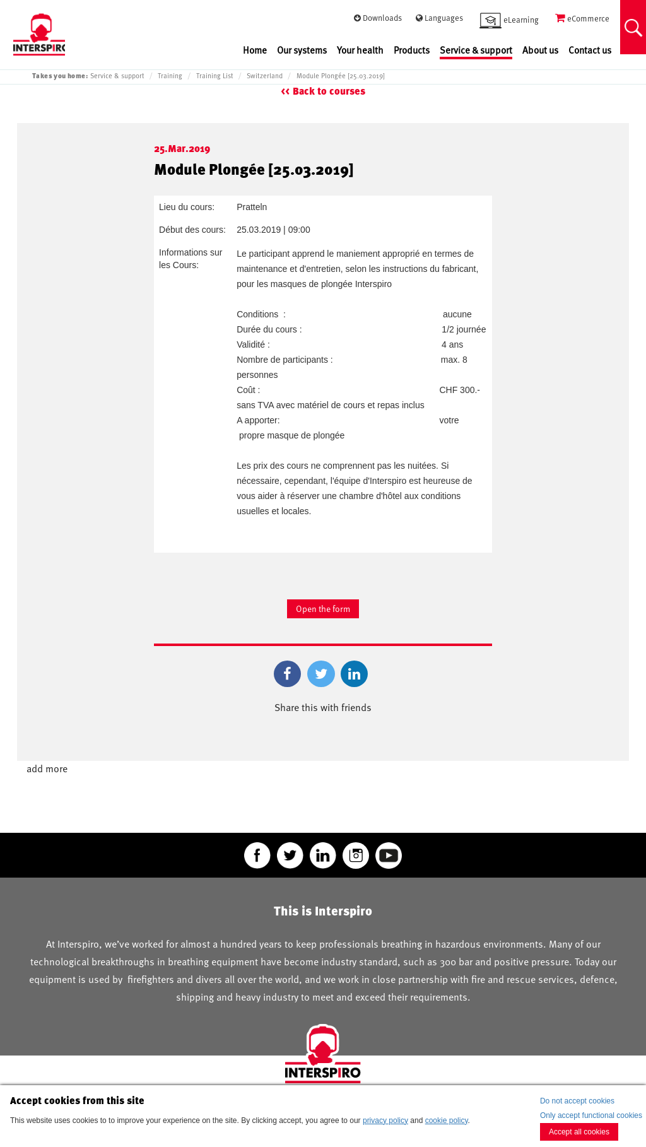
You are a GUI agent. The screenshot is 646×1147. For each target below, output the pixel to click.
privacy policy (385, 1120)
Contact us (589, 50)
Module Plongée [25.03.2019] (341, 76)
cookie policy (446, 1120)
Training (170, 76)
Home (255, 50)
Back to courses (329, 91)
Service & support (476, 50)
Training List (214, 76)
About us (540, 50)
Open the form (323, 608)
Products (412, 50)
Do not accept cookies (577, 1101)
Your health (360, 50)
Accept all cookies (579, 1131)
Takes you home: (60, 75)
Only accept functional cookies (591, 1115)
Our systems (302, 50)
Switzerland (265, 76)
